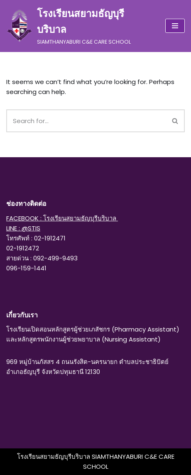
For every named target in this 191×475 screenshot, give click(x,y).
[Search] (86, 120)
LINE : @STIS (23, 228)
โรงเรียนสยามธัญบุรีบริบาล (54, 456)
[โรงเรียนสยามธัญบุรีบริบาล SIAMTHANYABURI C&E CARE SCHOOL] (79, 26)
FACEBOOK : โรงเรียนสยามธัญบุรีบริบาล (62, 218)
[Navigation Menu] (175, 26)
